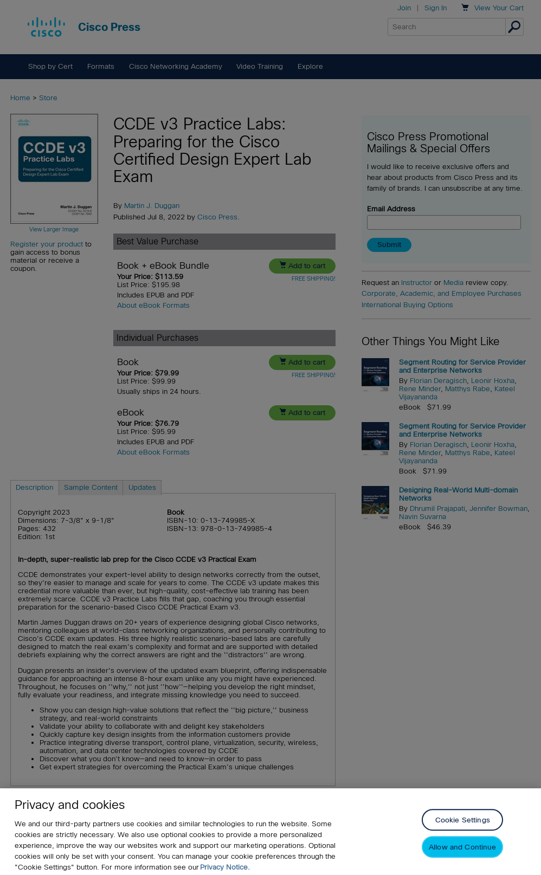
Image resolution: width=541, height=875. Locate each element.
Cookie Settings (462, 832)
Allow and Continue (462, 859)
